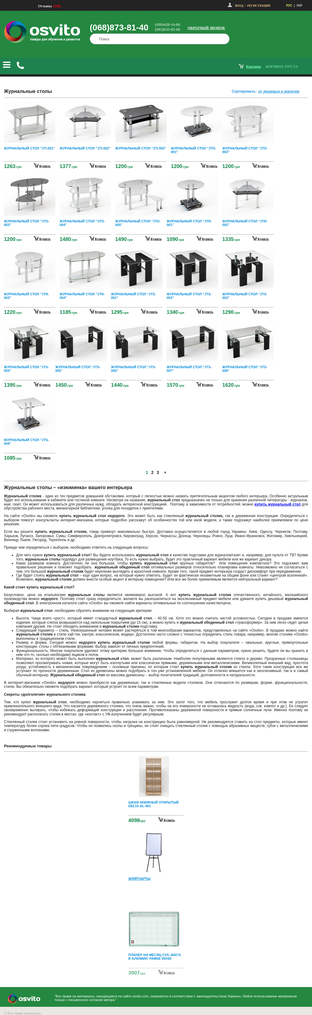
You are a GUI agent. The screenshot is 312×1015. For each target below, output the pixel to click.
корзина (253, 66)
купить (44, 166)
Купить (169, 820)
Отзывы (45, 6)
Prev (155, 760)
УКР (299, 5)
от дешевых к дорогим (278, 91)
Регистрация (258, 5)
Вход (239, 5)
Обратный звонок (206, 28)
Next (156, 973)
